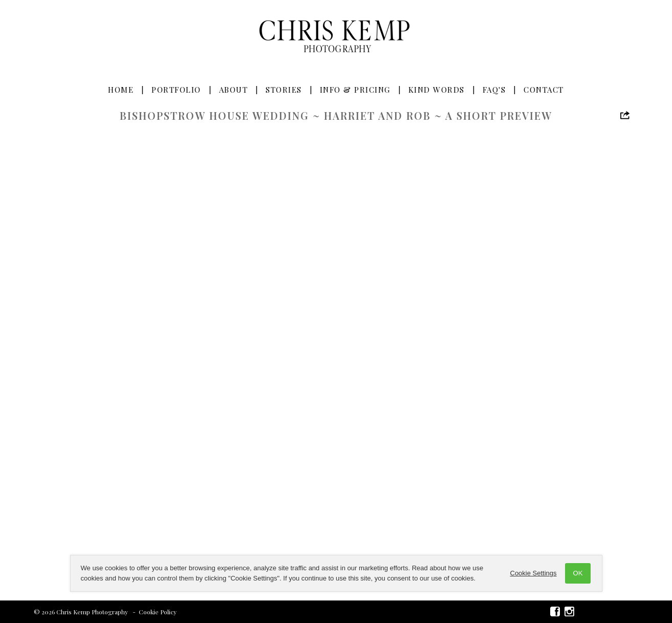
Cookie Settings (533, 573)
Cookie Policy (158, 612)
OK (578, 573)
